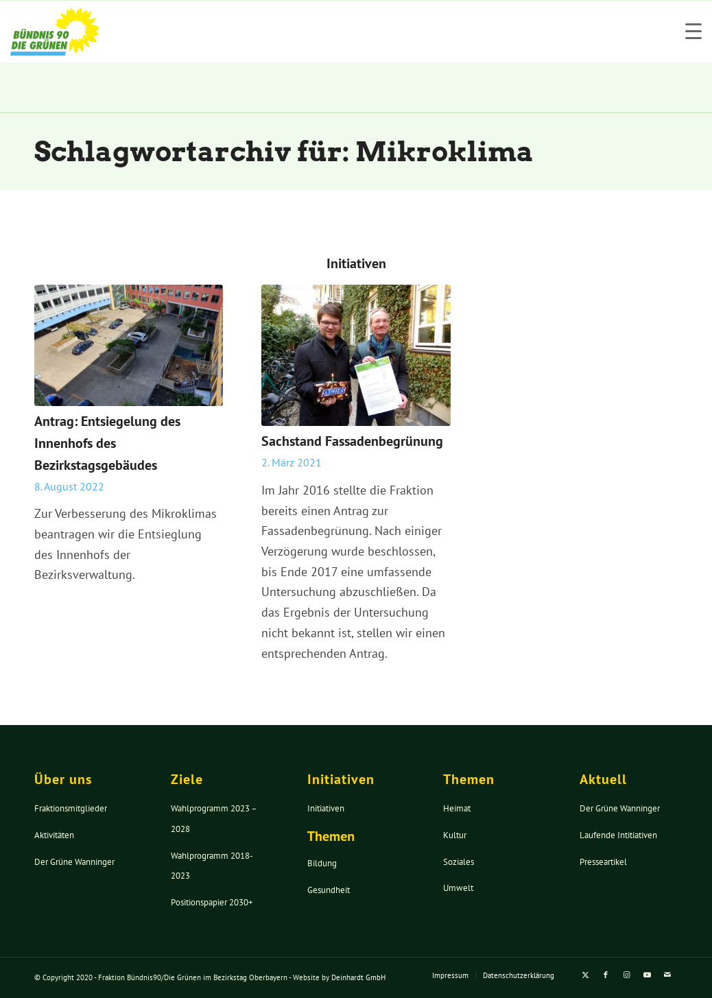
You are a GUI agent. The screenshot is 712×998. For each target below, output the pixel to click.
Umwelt (458, 888)
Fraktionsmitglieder (70, 808)
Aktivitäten (54, 835)
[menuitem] (450, 975)
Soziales (458, 862)
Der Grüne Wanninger (74, 862)
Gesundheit (328, 890)
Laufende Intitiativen (618, 835)
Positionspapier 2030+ (212, 902)
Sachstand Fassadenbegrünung (352, 441)
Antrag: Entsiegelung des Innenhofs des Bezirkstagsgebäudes (107, 443)
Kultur (454, 835)
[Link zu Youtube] (647, 974)
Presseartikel (603, 862)
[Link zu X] (585, 974)
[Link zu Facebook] (605, 974)
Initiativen (325, 808)
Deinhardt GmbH (358, 977)
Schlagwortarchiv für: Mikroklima (284, 151)
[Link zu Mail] (667, 974)
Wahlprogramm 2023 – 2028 (214, 819)
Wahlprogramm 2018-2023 (212, 866)
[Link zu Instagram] (626, 974)
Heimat (457, 808)
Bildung (322, 863)
